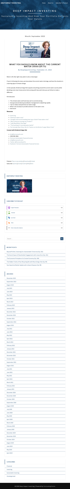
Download (27, 161)
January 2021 (10, 389)
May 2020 (9, 416)
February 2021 (11, 386)
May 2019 (9, 449)
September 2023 (11, 281)
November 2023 (11, 278)
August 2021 (10, 365)
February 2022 (11, 345)
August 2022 (10, 325)
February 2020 (11, 426)
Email (19, 163)
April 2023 (9, 298)
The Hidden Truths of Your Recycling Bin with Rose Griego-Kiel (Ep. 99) (27, 262)
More (31, 163)
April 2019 (9, 453)
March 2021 (10, 382)
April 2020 (9, 419)
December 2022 (11, 312)
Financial (9, 466)
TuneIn (24, 163)
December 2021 (11, 352)
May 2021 (9, 375)
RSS (28, 163)
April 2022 (9, 339)
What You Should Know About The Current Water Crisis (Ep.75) (35, 65)
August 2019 (10, 443)
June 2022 (9, 332)
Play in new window (17, 161)
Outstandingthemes (49, 486)
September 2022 (11, 322)
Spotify (15, 163)
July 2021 (9, 369)
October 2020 (10, 399)
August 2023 (10, 285)
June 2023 (9, 291)
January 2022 (10, 349)
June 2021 (9, 372)
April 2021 (9, 379)
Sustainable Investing (13, 473)
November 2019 (11, 436)
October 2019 (10, 439)
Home (43, 3)
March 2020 (10, 423)
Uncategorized (11, 476)
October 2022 (10, 318)
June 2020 (9, 413)
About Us (50, 3)
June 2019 (9, 446)
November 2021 (11, 355)
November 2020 (11, 396)
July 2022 (9, 328)
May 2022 (9, 335)
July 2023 (9, 288)
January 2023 (10, 308)
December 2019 (11, 433)
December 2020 (11, 392)
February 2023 (11, 305)
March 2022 (10, 342)
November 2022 (11, 315)
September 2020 (11, 402)
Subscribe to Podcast (62, 3)
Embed (33, 161)
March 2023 (10, 302)
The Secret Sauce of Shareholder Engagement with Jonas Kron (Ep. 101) (27, 255)
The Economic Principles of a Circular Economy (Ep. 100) (23, 258)
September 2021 (11, 362)
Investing (9, 469)
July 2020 (9, 409)
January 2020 (10, 429)
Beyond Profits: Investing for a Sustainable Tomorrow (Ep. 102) (25, 251)
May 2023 (9, 295)
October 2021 (10, 359)
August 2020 (10, 406)
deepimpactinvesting (28, 70)
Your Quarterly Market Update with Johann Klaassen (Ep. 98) (24, 265)
